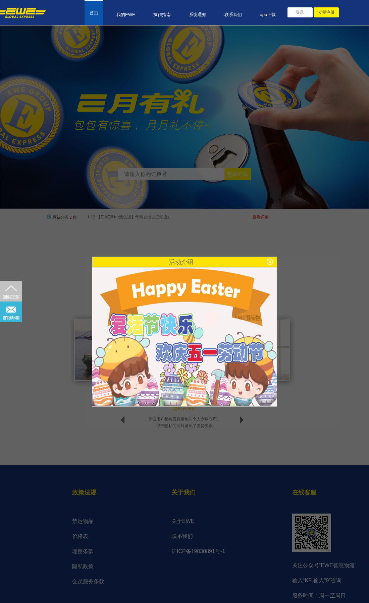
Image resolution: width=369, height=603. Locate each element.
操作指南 (162, 14)
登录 (300, 12)
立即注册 (326, 12)
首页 (94, 12)
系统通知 (197, 14)
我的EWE (125, 14)
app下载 (268, 14)
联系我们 (233, 14)
